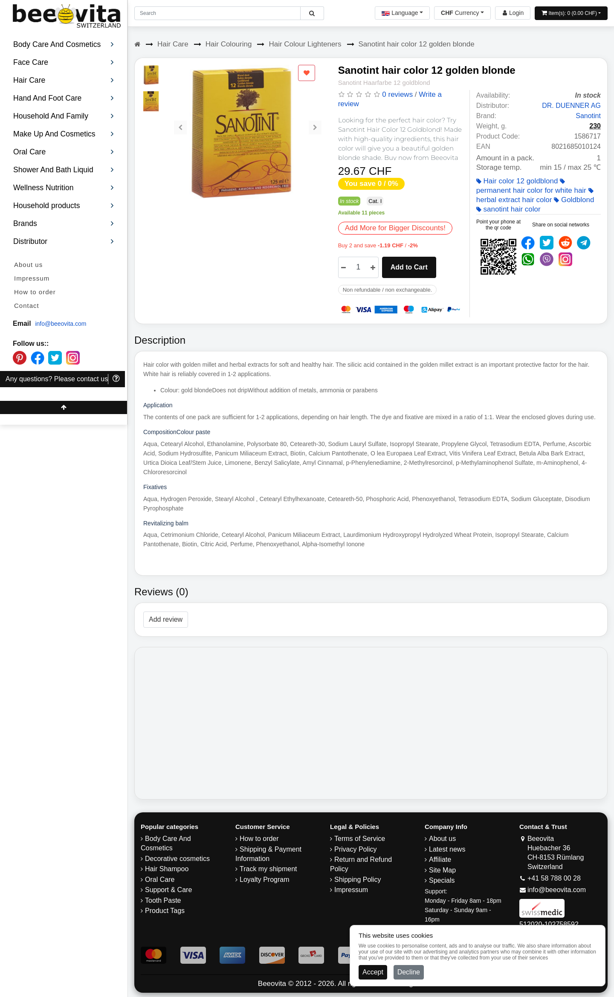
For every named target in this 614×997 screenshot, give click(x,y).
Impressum (31, 278)
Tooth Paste (163, 900)
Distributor (63, 241)
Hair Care (172, 44)
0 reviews (397, 94)
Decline (408, 972)
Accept (372, 972)
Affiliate (440, 859)
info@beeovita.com (60, 323)
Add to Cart (409, 267)
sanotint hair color (508, 209)
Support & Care (168, 889)
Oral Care (159, 879)
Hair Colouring (229, 44)
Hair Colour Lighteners (305, 44)
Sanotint (588, 115)
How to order (35, 292)
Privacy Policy (355, 849)
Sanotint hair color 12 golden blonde (417, 44)
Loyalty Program (265, 879)
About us (28, 264)
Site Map (442, 870)
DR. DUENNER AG (571, 105)
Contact (26, 305)
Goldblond (574, 200)
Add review (165, 619)
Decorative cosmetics (177, 858)
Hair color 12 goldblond (517, 181)
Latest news (447, 849)
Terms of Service (359, 838)
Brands (63, 223)
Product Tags (165, 910)
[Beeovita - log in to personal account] (512, 13)
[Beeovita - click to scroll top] (63, 407)
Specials (442, 880)
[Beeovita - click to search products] (312, 13)
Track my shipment (268, 868)
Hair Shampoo (166, 868)
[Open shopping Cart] (571, 13)
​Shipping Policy (357, 879)
